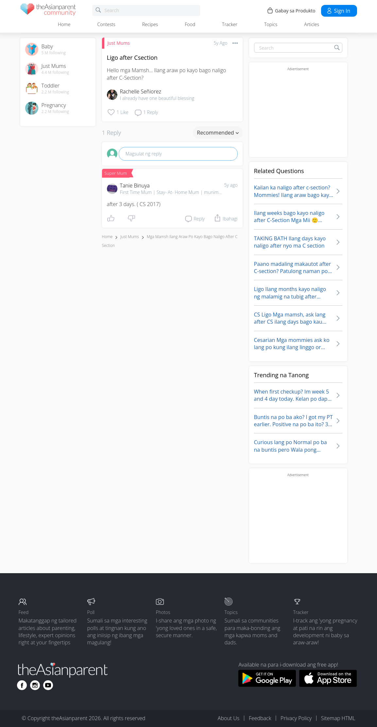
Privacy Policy (296, 718)
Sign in (338, 10)
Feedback (260, 718)
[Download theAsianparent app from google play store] (267, 684)
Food (190, 24)
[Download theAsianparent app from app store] (328, 684)
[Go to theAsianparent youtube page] (48, 685)
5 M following (54, 53)
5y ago (231, 185)
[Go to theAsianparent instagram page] (35, 685)
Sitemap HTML (338, 718)
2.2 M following (55, 92)
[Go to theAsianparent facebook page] (22, 685)
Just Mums (119, 43)
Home (64, 24)
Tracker (229, 24)
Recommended (217, 132)
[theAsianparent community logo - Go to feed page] (48, 10)
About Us (228, 718)
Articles (311, 24)
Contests (106, 24)
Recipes (150, 24)
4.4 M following (55, 72)
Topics (270, 24)
